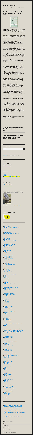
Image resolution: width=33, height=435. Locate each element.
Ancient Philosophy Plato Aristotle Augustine (12, 227)
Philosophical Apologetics (8, 345)
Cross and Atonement (8, 271)
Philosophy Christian (8, 349)
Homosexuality (6, 307)
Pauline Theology (7, 344)
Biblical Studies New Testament (9, 243)
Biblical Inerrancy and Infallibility (10, 240)
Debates (5, 275)
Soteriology (6, 380)
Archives (5, 175)
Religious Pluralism (7, 366)
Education (6, 281)
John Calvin (6, 312)
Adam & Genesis (7, 226)
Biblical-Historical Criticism (9, 247)
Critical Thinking (7, 270)
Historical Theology (7, 302)
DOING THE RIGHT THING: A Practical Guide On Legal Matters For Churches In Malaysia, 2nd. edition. (13, 192)
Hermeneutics (6, 301)
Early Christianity (7, 278)
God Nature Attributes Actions (9, 293)
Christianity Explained (8, 256)
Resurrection (6, 367)
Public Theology (7, 360)
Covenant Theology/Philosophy (9, 264)
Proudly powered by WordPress (12, 432)
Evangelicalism (7, 288)
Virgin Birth (6, 392)
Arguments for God (7, 232)
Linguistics (6, 318)
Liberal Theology (7, 317)
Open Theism (6, 342)
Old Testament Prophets (8, 339)
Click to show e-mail (6, 165)
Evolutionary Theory (7, 289)
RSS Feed (4, 155)
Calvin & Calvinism (7, 250)
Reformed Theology (7, 363)
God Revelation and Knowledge (9, 294)
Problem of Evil (6, 357)
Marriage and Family (7, 320)
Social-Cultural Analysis (8, 379)
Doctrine (5, 277)
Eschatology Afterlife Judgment (9, 283)
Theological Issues (7, 387)
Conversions (6, 263)
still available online (17, 205)
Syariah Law (6, 382)
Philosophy (6, 348)
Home (5, 174)
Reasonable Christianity (8, 361)
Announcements (7, 228)
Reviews (5, 368)
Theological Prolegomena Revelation (10, 388)
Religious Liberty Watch (8, 184)
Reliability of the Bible (8, 364)
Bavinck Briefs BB (7, 237)
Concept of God (6, 262)
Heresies (5, 300)
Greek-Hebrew (6, 296)
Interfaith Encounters (8, 308)
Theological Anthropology (8, 386)
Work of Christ (6, 394)
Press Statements (7, 356)
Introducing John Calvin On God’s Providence (12, 407)
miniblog (5, 325)
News (5, 338)
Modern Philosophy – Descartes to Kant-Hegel (12, 327)
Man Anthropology (7, 319)
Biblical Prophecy (7, 241)
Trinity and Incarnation (8, 391)
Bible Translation (7, 238)
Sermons (5, 373)
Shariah (5, 375)
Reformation (6, 362)
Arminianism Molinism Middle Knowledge (11, 233)
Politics (5, 351)
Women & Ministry (7, 393)
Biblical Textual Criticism (8, 245)
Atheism (5, 234)
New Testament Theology (8, 337)
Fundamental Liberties (8, 290)
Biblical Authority (7, 239)
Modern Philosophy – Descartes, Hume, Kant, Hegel (13, 329)
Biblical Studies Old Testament (9, 244)
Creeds (5, 268)
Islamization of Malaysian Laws (9, 311)
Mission (5, 326)
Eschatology (6, 282)
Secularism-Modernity (8, 372)
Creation (5, 265)
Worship (5, 397)
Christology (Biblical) (8, 257)
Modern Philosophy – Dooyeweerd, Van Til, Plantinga (13, 330)
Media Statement (7, 321)
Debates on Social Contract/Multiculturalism (12, 176)
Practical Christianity (8, 354)
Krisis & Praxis (9, 5)
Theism (5, 385)
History (5, 305)
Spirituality (6, 381)
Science (5, 370)
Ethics (5, 284)
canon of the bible (7, 251)
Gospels (5, 295)
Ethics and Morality (7, 286)
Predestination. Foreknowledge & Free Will (11, 355)
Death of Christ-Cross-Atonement (10, 274)
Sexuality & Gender (7, 374)
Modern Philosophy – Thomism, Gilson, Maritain (12, 331)
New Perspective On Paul (8, 336)
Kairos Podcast (6, 313)
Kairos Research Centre (8, 185)
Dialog (5, 276)
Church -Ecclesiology (8, 259)
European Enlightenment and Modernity (11, 287)
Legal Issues (6, 314)
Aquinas (5, 231)
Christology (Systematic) (8, 258)
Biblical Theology (7, 246)
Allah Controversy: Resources (8, 421)
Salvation (5, 369)
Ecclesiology (6, 280)
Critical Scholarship (7, 269)
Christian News (7, 253)
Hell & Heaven (6, 299)
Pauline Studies (6, 343)
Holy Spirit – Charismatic (8, 306)
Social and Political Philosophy (9, 376)
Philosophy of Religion (8, 350)
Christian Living (7, 252)
